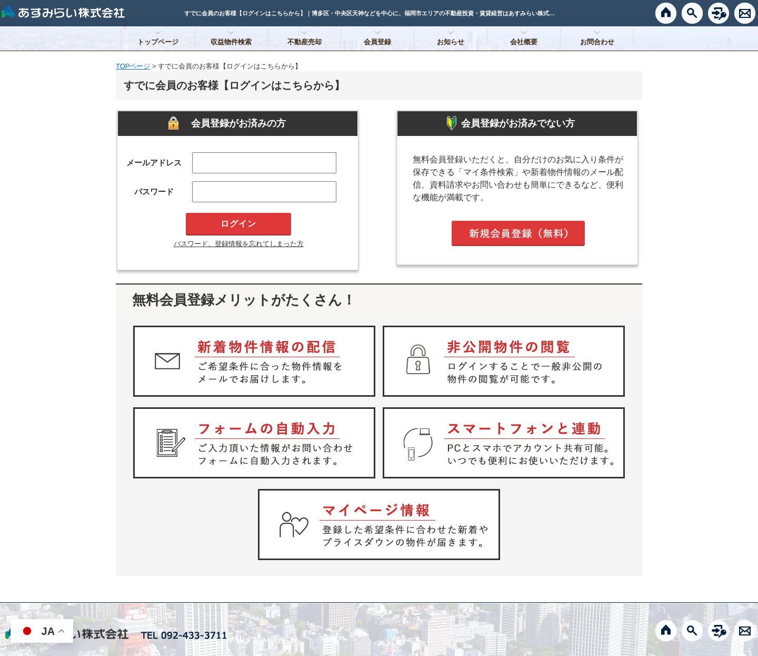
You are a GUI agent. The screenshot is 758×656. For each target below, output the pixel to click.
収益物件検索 (231, 42)
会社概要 (523, 42)
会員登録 (377, 42)
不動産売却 (304, 42)
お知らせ (450, 42)
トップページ (157, 42)
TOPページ (133, 66)
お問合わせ (597, 42)
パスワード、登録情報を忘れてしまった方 (239, 244)
